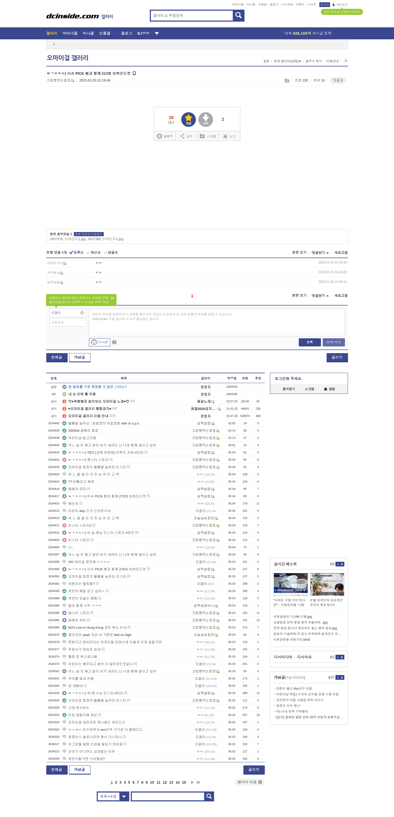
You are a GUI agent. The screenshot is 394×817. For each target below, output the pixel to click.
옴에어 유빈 (74, 620)
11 (158, 782)
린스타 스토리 (75, 540)
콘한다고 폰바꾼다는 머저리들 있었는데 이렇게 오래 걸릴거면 (112, 642)
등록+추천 (333, 342)
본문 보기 (299, 252)
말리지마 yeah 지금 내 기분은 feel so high (96, 635)
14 (178, 782)
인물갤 (262, 4)
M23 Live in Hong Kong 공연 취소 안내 (94, 627)
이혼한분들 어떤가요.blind (292, 639)
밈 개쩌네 (72, 686)
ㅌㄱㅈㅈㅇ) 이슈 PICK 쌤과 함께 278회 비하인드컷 (104, 569)
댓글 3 (338, 80)
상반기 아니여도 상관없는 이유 (88, 751)
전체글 (56, 357)
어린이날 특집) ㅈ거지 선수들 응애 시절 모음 (307, 694)
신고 (229, 136)
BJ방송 (143, 33)
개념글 (79, 357)
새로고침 (341, 253)
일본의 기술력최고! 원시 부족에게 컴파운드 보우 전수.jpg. (309, 634)
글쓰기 (337, 357)
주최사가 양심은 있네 (81, 649)
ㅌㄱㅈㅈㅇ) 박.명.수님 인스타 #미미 (92, 693)
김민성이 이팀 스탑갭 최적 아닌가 (300, 700)
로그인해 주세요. (288, 379)
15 (184, 782)
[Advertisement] (197, 186)
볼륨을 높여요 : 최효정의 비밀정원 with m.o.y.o (100, 423)
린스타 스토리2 (76, 525)
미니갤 (251, 4)
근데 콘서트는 (75, 708)
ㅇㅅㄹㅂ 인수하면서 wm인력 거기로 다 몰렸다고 (102, 730)
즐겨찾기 (289, 389)
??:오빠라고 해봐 (78, 482)
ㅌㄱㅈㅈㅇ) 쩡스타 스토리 (85, 460)
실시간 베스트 (285, 564)
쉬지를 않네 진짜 (78, 679)
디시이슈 (304, 657)
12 (165, 782)
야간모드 (340, 4)
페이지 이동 (250, 782)
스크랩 (286, 80)
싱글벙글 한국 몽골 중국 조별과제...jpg (300, 622)
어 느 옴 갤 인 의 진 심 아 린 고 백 (90, 518)
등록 (310, 342)
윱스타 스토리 (75, 613)
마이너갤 (238, 4)
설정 (266, 61)
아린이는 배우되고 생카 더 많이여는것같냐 (97, 664)
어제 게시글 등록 (308, 33)
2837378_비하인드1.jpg (68, 239)
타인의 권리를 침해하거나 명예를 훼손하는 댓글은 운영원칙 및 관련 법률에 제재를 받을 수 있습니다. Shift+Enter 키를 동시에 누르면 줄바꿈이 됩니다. (162, 317)
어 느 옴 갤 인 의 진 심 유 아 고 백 (90, 474)
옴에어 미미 (74, 489)
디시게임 (287, 4)
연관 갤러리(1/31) (287, 61)
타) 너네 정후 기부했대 (292, 711)
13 (171, 782)
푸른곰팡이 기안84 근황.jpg (293, 617)
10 (152, 782)
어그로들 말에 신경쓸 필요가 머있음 (92, 744)
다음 (192, 782)
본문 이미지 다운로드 (88, 234)
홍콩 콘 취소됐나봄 (79, 657)
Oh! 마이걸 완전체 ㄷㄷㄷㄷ (86, 562)
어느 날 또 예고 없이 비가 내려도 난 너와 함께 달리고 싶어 (109, 445)
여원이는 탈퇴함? (78, 584)
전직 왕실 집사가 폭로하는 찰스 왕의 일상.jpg (305, 628)
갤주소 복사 (314, 61)
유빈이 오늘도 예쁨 (79, 598)
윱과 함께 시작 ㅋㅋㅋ (81, 606)
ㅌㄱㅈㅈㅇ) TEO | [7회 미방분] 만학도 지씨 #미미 (102, 452)
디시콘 (312, 4)
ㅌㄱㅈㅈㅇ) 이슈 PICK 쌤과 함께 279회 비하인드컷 (104, 496)
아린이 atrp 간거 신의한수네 (86, 511)
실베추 (165, 136)
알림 (329, 389)
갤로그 (274, 4)
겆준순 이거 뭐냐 (288, 706)
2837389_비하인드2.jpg (106, 239)
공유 (186, 136)
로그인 (324, 4)
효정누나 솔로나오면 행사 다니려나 (92, 737)
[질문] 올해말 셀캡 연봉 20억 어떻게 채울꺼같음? (310, 717)
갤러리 (51, 33)
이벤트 (300, 4)
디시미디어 (283, 657)
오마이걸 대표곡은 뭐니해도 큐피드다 (93, 722)
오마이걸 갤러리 (67, 58)
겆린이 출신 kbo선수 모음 (294, 688)
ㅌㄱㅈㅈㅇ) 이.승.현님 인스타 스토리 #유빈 (98, 533)
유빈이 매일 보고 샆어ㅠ (83, 591)
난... (68, 547)
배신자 (70, 504)
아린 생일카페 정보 (79, 715)
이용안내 (332, 61)
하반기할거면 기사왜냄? (83, 759)
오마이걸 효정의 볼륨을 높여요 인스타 (94, 467)
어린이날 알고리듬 (79, 438)
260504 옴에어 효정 (80, 431)
